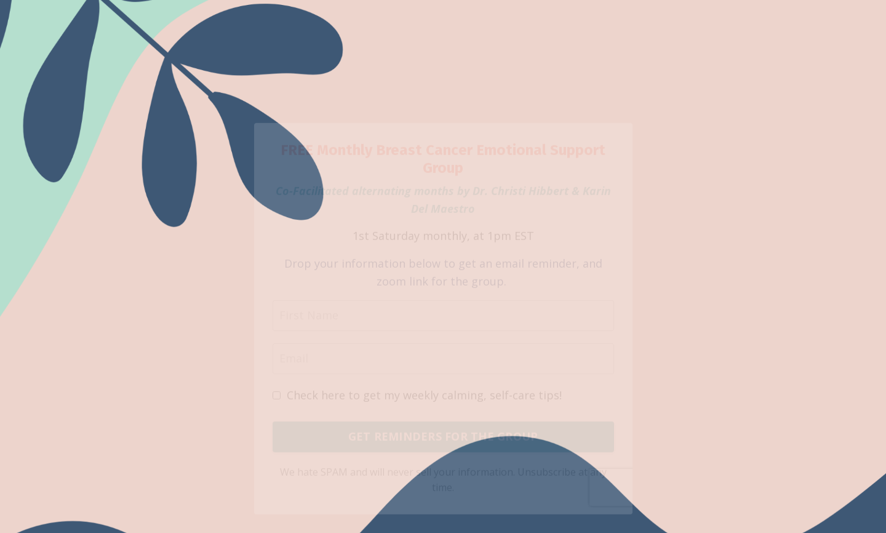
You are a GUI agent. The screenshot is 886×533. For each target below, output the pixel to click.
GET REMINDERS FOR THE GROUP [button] (443, 442)
